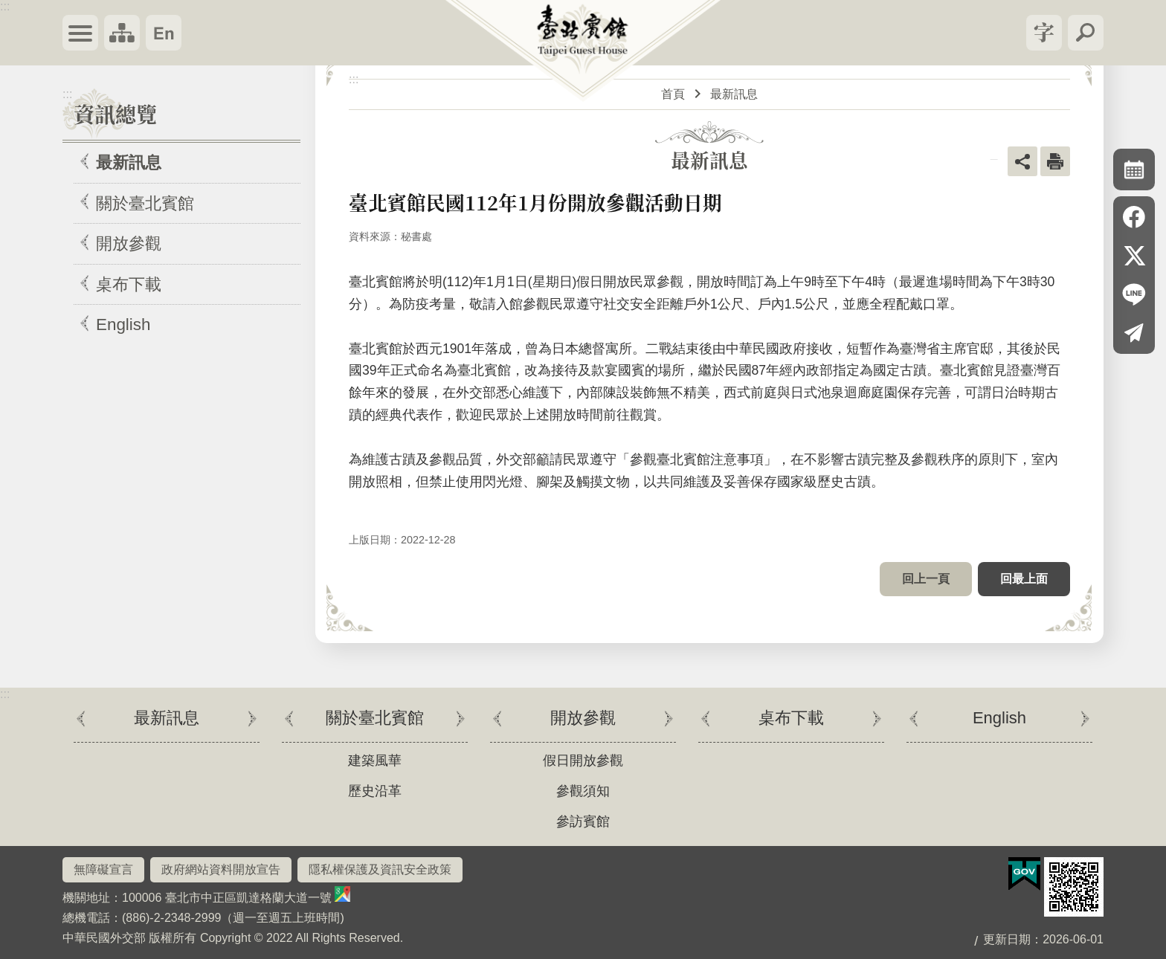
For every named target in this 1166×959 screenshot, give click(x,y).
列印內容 (1055, 161)
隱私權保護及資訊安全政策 (380, 869)
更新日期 (1007, 939)
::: (5, 6)
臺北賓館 (583, 53)
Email (1134, 333)
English (123, 324)
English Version (163, 33)
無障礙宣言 (103, 869)
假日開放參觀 (583, 760)
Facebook (1134, 217)
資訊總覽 (115, 114)
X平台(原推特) (1134, 256)
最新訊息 (128, 162)
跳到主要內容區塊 (7, 7)
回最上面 (1024, 578)
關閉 (80, 33)
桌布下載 (128, 284)
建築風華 (375, 760)
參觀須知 (583, 791)
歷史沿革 (375, 791)
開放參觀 (128, 243)
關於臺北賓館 (145, 203)
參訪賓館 (583, 821)
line (1134, 294)
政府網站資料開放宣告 (220, 869)
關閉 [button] (1044, 33)
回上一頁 (926, 578)
